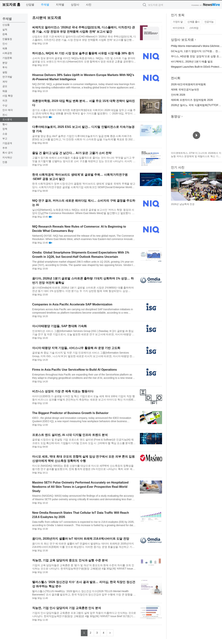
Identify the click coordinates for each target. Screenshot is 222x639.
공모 (4, 86)
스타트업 (194, 28)
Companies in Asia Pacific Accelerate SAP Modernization (72, 304)
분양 (4, 62)
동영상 (175, 116)
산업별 (30, 4)
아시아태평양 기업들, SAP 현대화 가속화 (59, 326)
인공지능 (209, 21)
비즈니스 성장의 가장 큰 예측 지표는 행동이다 (62, 391)
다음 (219, 186)
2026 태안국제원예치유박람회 (188, 84)
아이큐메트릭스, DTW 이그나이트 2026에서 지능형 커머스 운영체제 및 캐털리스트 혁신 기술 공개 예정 (196, 156)
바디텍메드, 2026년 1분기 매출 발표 (192, 61)
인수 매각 (7, 110)
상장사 (75, 4)
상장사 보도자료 (182, 40)
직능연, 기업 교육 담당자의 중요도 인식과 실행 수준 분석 (70, 560)
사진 (88, 4)
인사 (4, 43)
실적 (4, 29)
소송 (4, 133)
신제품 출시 (193, 21)
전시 (4, 114)
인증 (4, 162)
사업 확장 (7, 95)
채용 (4, 91)
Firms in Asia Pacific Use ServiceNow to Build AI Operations (74, 369)
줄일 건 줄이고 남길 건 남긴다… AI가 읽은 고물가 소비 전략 (71, 153)
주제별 (45, 4)
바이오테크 (178, 28)
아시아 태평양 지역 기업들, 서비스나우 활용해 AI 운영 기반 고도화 (76, 348)
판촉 (4, 34)
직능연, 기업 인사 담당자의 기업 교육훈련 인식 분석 (66, 608)
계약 (4, 81)
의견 (4, 100)
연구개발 (7, 76)
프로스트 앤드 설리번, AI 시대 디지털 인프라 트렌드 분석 (70, 434)
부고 (4, 138)
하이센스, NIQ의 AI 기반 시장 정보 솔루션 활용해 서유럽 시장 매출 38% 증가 (83, 53)
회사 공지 (7, 152)
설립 (4, 72)
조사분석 (7, 119)
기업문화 (7, 58)
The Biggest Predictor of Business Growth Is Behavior (70, 413)
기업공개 (7, 143)
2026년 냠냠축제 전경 (182, 204)
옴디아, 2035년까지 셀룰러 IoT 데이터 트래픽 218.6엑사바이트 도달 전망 (80, 538)
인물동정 (7, 39)
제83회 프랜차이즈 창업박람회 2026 (192, 99)
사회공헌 (7, 53)
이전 (174, 186)
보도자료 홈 (11, 4)
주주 (4, 148)
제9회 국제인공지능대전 (185, 89)
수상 (4, 105)
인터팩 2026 (178, 94)
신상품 (6, 24)
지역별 (60, 4)
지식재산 (7, 157)
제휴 (4, 48)
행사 (4, 124)
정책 (4, 129)
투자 (4, 67)
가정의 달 (178, 21)
